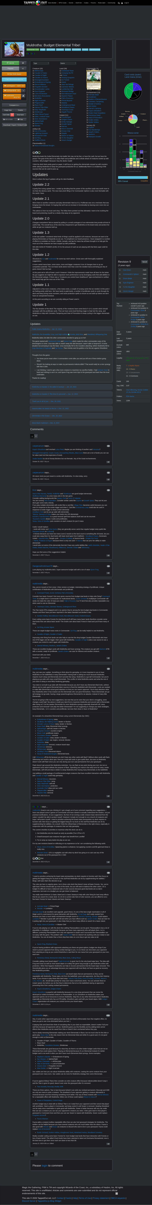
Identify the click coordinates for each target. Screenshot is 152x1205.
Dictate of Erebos (95, 104)
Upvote (10, 63)
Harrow (64, 126)
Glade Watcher (43, 547)
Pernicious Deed (94, 115)
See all (144, 262)
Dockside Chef (42, 788)
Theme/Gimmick (95, 49)
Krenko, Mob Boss (76, 334)
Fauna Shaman (42, 1119)
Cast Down (127, 270)
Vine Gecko (53, 529)
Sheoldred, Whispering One (97, 334)
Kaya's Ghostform (95, 111)
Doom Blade (127, 278)
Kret (43, 259)
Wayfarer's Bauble (43, 1057)
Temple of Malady (66, 538)
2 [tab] (35, 436)
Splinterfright (39, 121)
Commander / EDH (33, 49)
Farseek (97, 978)
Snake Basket (37, 458)
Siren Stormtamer (41, 119)
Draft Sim (79, 3)
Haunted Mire (43, 538)
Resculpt (50, 1087)
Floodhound (53, 547)
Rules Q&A (101, 3)
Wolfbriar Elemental (39, 496)
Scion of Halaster (74, 498)
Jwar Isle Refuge (68, 84)
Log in (126, 3)
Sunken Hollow (42, 616)
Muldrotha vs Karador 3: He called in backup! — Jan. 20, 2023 (54, 387)
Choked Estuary (85, 616)
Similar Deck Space (14, 74)
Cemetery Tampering (96, 101)
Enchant (67, 49)
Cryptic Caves (54, 453)
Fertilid (49, 494)
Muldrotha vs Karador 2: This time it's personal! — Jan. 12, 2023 (55, 394)
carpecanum (38, 446)
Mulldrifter (38, 98)
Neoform (92, 134)
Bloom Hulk (41, 733)
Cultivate (50, 531)
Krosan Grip (66, 131)
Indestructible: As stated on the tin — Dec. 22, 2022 (50, 408)
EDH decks (130, 396)
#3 (108, 490)
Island (64, 82)
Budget (43, 49)
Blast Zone (79, 453)
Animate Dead (94, 95)
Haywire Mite (41, 793)
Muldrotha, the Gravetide (41, 334)
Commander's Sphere (131, 274)
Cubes (86, 3)
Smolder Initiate (72, 547)
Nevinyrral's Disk (41, 135)
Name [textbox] (63, 63)
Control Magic (58, 1100)
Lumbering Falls (67, 89)
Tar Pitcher (59, 348)
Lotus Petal (60, 449)
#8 (108, 807)
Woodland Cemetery (95, 1132)
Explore (91, 127)
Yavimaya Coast (67, 110)
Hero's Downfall (67, 129)
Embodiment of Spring (43, 82)
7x (60, 103)
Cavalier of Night (41, 75)
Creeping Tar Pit (67, 73)
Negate (64, 133)
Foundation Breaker (44, 735)
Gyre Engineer (40, 91)
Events (71, 3)
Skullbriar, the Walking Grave (47, 722)
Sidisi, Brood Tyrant (42, 114)
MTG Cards (62, 3)
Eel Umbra (92, 106)
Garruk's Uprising (95, 108)
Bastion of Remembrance (98, 99)
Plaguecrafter (39, 103)
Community (111, 3)
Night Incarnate (40, 100)
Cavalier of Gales (41, 73)
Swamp (64, 103)
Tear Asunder (41, 1087)
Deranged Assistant (42, 80)
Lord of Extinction (41, 94)
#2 (108, 472)
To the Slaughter (67, 138)
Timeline (20, 110)
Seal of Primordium (95, 117)
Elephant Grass (51, 944)
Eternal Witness (40, 84)
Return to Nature (68, 135)
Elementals (60, 49)
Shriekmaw (39, 112)
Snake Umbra (93, 120)
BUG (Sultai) (51, 49)
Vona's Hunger (67, 140)
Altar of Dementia (43, 1064)
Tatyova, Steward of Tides (41, 514)
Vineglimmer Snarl (66, 1132)
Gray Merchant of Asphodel (42, 348)
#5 (108, 584)
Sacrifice (85, 49)
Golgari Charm (67, 119)
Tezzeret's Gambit (38, 519)
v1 (23, 68)
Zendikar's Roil (37, 512)
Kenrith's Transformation (41, 516)
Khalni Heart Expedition (97, 113)
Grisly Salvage (67, 122)
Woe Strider (41, 1068)
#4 (108, 566)
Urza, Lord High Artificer (59, 334)
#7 (108, 669)
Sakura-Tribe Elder (41, 107)
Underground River (68, 105)
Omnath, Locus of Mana (45, 724)
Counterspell (66, 117)
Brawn (54, 1127)
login (45, 1165)
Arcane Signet (49, 627)
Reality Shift (58, 1087)
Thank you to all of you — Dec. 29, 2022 (46, 401)
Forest (65, 75)
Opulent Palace (67, 96)
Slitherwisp (85, 547)
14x (61, 75)
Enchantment (76, 49)
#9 (108, 873)
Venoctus (96, 449)
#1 (108, 446)
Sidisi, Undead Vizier (42, 116)
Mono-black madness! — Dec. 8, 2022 (45, 423)
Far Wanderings (94, 130)
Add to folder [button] (8, 119)
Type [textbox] (35, 63)
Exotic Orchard (55, 593)
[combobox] (41, 63)
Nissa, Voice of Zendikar (41, 521)
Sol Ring (38, 138)
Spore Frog (39, 123)
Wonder (37, 126)
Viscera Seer (41, 1066)
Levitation (35, 919)
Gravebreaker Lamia (42, 89)
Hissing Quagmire (68, 77)
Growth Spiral (66, 124)
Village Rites (78, 505)
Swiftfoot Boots (40, 140)
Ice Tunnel (65, 80)
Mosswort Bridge (68, 91)
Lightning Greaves (41, 133)
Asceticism (92, 97)
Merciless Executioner (42, 96)
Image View (7, 110)
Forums (93, 3)
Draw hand (20, 115)
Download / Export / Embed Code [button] (15, 125)
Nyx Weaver (41, 1059)
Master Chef (61, 498)
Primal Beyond (67, 100)
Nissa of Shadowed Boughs (44, 145)
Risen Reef (39, 105)
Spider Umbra (93, 122)
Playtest (10, 68)
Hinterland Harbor (80, 1132)
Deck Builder (52, 3)
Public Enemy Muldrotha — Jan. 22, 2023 (47, 329)
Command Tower (68, 71)
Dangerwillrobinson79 (42, 566)
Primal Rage (82, 914)
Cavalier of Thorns (41, 77)
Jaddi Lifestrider (93, 545)
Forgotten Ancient (41, 87)
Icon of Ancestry (40, 131)
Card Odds (6, 115)
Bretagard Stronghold (40, 453)
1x (33, 71)
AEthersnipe (39, 71)
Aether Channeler (43, 1061)
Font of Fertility (88, 978)
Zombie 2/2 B (136, 392)
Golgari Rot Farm (92, 538)
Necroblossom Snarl (69, 94)
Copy (20, 119)
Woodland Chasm (68, 107)
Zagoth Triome (67, 112)
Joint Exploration (50, 500)
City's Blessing (131, 390)
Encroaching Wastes (67, 453)
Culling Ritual (76, 958)
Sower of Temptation (44, 1100)
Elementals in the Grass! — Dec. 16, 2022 (47, 416)
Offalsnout (62, 547)
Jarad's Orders (94, 132)
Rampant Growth (95, 137)
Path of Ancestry (67, 98)
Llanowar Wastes (68, 87)
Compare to (14, 105)
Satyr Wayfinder (40, 110)
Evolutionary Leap (82, 507)
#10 (108, 1015)
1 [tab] (32, 436)
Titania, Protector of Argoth (43, 541)
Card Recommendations (14, 79)
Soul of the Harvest (39, 494)
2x (60, 82)
